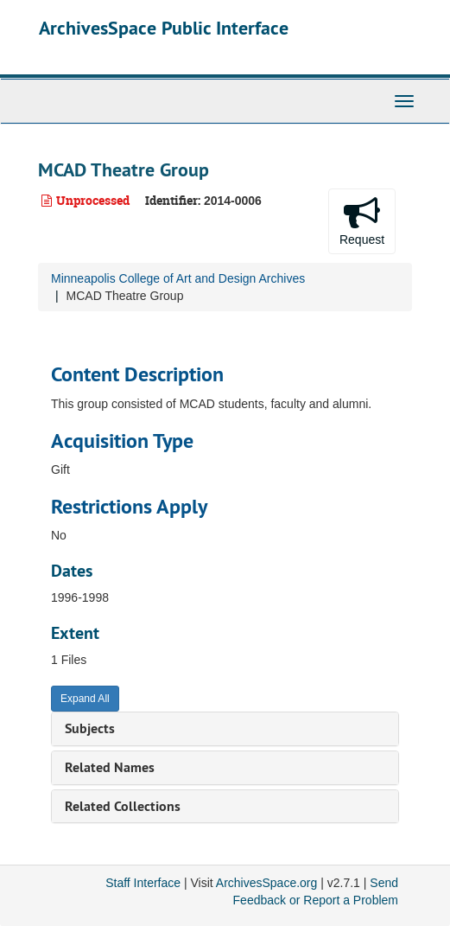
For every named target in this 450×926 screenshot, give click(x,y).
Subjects (90, 728)
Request (361, 220)
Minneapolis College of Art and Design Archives (178, 278)
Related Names (110, 767)
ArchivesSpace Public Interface (163, 28)
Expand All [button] (85, 699)
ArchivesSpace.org (267, 883)
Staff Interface (143, 883)
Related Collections (123, 806)
